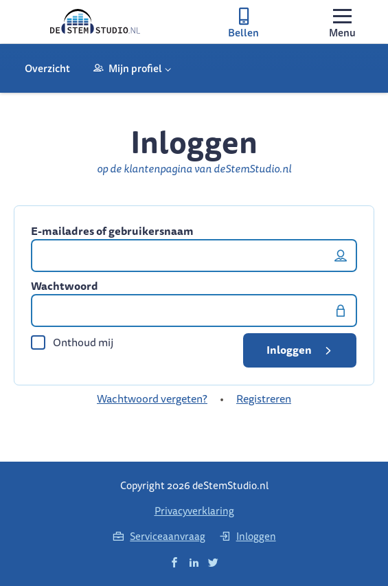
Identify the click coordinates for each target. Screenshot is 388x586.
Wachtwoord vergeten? (152, 398)
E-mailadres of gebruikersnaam (112, 231)
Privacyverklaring (194, 511)
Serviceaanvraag (158, 536)
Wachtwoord (64, 286)
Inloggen (301, 350)
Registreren (263, 398)
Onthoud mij (72, 342)
